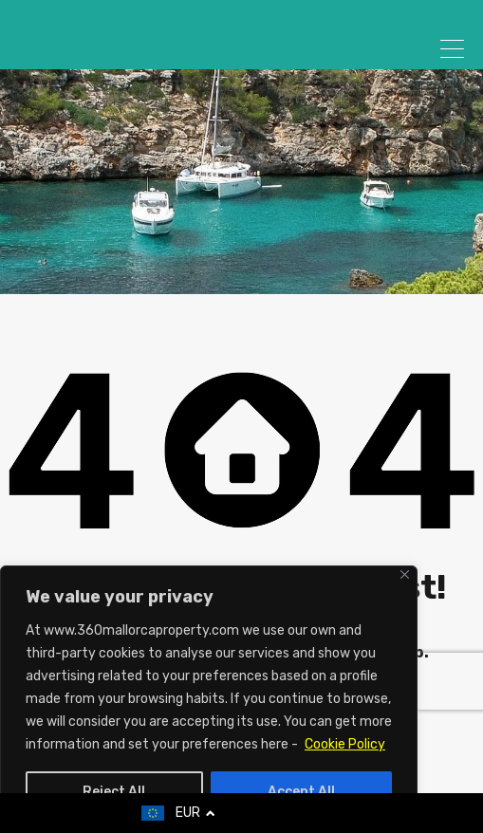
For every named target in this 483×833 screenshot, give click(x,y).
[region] (209, 699)
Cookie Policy (345, 744)
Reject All (114, 792)
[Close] (404, 574)
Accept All (301, 792)
